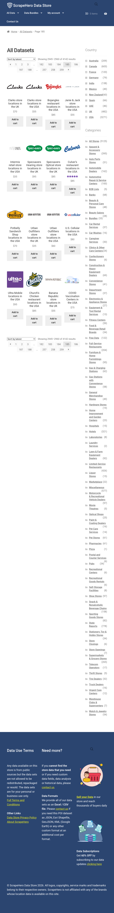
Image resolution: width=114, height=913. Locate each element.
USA (91, 117)
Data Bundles (31, 13)
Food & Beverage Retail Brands (97, 329)
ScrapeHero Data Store (32, 5)
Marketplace (95, 481)
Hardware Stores (98, 404)
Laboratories (95, 437)
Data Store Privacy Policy (22, 817)
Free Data (94, 338)
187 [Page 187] (21, 69)
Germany (94, 77)
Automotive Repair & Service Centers (97, 180)
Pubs (91, 563)
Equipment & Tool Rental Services (95, 311)
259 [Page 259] (62, 69)
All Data (11, 13)
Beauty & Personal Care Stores (96, 204)
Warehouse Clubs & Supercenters (96, 702)
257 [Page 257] (44, 69)
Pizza (92, 549)
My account (54, 13)
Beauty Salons (96, 212)
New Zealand (96, 94)
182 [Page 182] (41, 64)
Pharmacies (95, 543)
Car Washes (95, 233)
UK (90, 111)
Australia (93, 60)
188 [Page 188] (30, 69)
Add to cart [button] (15, 121)
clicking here (94, 864)
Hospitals (94, 426)
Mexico (93, 89)
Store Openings (97, 649)
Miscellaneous (96, 487)
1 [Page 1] (16, 64)
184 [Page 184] (59, 64)
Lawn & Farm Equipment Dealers (96, 455)
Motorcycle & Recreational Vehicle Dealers (97, 496)
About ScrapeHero (18, 821)
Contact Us (12, 21)
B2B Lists (94, 189)
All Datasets (26, 31)
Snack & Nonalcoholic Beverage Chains (98, 605)
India (91, 83)
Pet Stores (94, 537)
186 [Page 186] (76, 64)
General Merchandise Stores (96, 396)
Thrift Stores (95, 673)
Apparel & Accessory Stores (94, 150)
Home (14, 31)
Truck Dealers (96, 684)
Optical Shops (96, 514)
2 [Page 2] (22, 64)
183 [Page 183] (50, 64)
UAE (91, 106)
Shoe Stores (95, 596)
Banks (92, 194)
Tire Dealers (95, 678)
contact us (48, 787)
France (92, 72)
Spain (92, 100)
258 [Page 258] (53, 69)
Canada (93, 66)
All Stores (94, 141)
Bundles (93, 218)
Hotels (92, 431)
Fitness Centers (97, 320)
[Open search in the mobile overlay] (96, 4)
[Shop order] (21, 59)
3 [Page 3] (28, 64)
